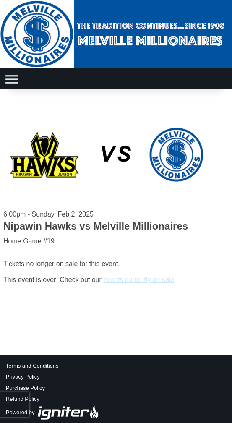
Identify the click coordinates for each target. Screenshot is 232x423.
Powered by (52, 412)
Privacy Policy (23, 376)
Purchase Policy (25, 388)
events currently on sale (138, 279)
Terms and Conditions (32, 366)
